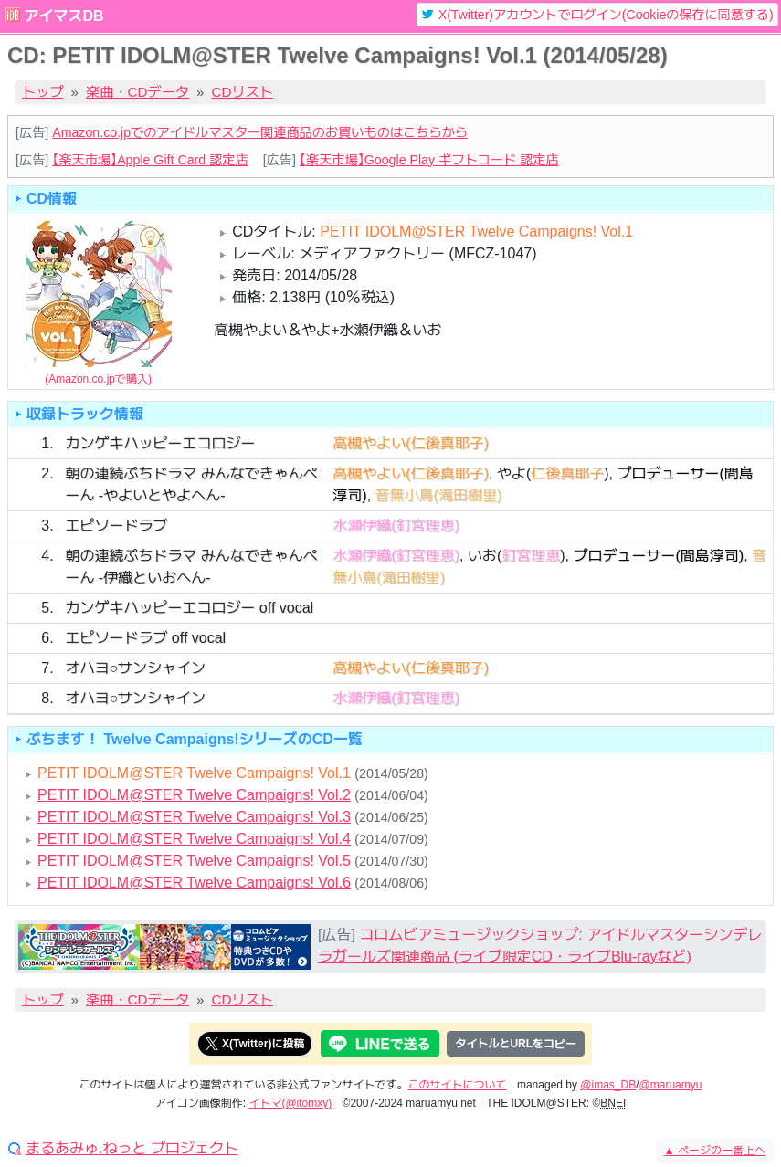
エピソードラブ (116, 525)
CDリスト (243, 92)
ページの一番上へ (714, 1150)
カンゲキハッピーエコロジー (160, 443)
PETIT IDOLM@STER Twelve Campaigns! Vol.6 (194, 882)
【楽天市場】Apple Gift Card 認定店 (150, 159)
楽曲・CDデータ (137, 92)
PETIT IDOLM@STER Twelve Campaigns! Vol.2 (194, 795)
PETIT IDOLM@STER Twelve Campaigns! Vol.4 (194, 838)
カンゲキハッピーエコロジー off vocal (189, 607)
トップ (43, 92)
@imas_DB (608, 1084)
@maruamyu (670, 1084)
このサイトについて (457, 1084)
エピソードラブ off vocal (145, 638)
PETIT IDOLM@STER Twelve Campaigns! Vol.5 (194, 860)
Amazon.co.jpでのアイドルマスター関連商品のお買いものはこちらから (260, 132)
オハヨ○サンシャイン (135, 668)
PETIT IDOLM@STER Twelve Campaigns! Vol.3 (194, 817)
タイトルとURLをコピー (515, 1043)
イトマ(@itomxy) (290, 1103)
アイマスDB (63, 16)
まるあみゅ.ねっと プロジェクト (132, 1148)
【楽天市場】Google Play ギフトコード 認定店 (429, 159)
